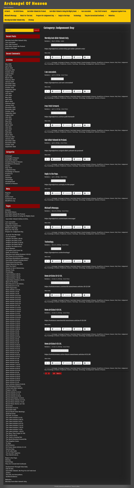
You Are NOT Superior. (13, 453)
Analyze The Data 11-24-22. (14, 242)
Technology (82, 64)
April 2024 (8, 76)
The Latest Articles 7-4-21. (14, 429)
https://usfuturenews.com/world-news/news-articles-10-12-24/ (67, 286)
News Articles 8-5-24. (12, 372)
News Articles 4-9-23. (12, 341)
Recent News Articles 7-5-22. (15, 402)
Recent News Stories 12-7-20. (15, 404)
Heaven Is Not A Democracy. (15, 268)
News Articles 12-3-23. (13, 319)
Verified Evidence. (12, 476)
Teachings (75, 64)
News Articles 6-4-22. (12, 360)
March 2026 (9, 68)
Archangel (54, 62)
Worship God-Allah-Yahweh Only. (15, 20)
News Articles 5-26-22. (13, 345)
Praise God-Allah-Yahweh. (14, 388)
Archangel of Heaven (64, 62)
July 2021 (8, 127)
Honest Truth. (10, 270)
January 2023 (9, 105)
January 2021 (9, 139)
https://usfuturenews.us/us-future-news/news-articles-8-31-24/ (68, 354)
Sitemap (31, 20)
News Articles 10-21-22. (13, 301)
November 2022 (10, 109)
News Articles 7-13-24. (13, 366)
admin (62, 41)
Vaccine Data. (10, 449)
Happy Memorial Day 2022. (14, 264)
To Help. (8, 443)
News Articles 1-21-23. (13, 290)
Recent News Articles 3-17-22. (15, 400)
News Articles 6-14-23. (13, 350)
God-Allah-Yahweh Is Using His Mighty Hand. (63, 11)
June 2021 (8, 129)
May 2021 (8, 131)
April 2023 (8, 99)
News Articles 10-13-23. (13, 297)
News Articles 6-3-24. (12, 358)
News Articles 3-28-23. (13, 329)
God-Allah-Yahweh (75, 62)
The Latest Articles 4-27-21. (15, 423)
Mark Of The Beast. (12, 282)
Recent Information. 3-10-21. (15, 398)
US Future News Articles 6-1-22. (16, 447)
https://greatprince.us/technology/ (57, 252)
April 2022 (8, 123)
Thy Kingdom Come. (12, 441)
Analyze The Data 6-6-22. (14, 246)
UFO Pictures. (10, 445)
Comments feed (10, 199)
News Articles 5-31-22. (13, 349)
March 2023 (9, 101)
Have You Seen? (11, 266)
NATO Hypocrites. (11, 288)
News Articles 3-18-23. (13, 325)
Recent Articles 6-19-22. (13, 396)
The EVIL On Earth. (12, 415)
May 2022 (8, 121)
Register (8, 193)
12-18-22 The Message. (13, 234)
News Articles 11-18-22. (13, 311)
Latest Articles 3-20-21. (13, 274)
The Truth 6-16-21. (12, 435)
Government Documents (14, 262)
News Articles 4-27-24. (13, 337)
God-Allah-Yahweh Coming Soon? (17, 260)
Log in (7, 195)
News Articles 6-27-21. (13, 356)
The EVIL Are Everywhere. (14, 474)
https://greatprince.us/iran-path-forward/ (59, 117)
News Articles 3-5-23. (12, 331)
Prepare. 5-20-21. (11, 390)
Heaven (112, 62)
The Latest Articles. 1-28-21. (15, 431)
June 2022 (8, 119)
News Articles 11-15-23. (13, 309)
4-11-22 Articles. (11, 236)
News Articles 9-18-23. (13, 378)
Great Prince (64, 75)
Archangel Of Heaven (30, 3)
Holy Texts (118, 62)
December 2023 (10, 83)
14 (54, 373)
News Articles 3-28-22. (13, 327)
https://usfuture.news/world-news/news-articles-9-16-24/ (65, 320)
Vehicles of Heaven (100, 64)
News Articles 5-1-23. (12, 343)
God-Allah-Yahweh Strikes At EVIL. (17, 219)
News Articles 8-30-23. (13, 368)
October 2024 (9, 72)
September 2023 (10, 89)
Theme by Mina (75, 486)
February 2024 (10, 80)
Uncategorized (90, 64)
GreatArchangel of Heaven (88, 62)
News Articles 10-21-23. (13, 303)
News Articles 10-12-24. (53, 276)
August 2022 (9, 115)
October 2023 (9, 87)
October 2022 (9, 111)
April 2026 (8, 66)
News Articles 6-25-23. (13, 354)
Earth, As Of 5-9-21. (12, 252)
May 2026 (8, 64)
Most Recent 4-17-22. (12, 286)
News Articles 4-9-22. (12, 339)
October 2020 (9, 144)
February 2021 (10, 137)
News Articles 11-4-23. (13, 313)
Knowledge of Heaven (53, 64)
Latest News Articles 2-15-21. (15, 280)
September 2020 (10, 146)
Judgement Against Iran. (118, 11)
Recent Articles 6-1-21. (13, 394)
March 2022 (9, 125)
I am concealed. (86, 11)
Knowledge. (10, 272)
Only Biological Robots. (13, 386)
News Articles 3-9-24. (12, 333)
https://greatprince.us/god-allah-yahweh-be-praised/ (64, 150)
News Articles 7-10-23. (13, 364)
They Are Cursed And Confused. (94, 16)
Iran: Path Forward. (101, 11)
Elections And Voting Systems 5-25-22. (18, 254)
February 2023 (10, 103)
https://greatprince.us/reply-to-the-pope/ (59, 184)
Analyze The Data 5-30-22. (14, 244)
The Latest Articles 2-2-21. (14, 417)
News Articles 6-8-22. (12, 362)
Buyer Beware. (10, 248)
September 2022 (10, 113)
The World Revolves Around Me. (16, 439)
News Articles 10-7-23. (13, 305)
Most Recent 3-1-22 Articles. (15, 284)
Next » (59, 373)
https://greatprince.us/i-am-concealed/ (59, 82)
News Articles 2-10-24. (13, 323)
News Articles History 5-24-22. (15, 384)
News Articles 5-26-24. (13, 347)
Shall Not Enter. (11, 413)
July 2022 (8, 117)
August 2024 (9, 74)
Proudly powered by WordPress (63, 486)
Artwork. (7, 11)
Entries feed (9, 197)
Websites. (112, 16)
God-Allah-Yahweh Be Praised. (36, 11)
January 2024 (9, 82)
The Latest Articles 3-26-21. (15, 419)
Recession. (9, 406)
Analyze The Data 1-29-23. (14, 238)
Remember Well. (11, 410)
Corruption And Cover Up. (14, 250)
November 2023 (10, 85)
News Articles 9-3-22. (12, 382)
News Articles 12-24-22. (13, 317)
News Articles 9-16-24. (53, 310)
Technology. (77, 16)
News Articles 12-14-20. (13, 315)
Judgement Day (10, 170)
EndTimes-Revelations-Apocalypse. (17, 258)
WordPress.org (10, 201)
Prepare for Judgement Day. (45, 16)
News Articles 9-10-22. (13, 374)
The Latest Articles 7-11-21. (15, 425)
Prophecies (63, 64)
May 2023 (8, 97)
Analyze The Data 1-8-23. (14, 240)
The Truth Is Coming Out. (14, 437)
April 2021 (8, 133)
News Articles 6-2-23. (12, 352)
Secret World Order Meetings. (15, 411)
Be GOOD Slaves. (19, 11)
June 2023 (8, 95)
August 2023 (9, 91)
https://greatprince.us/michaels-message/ (60, 218)
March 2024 (9, 78)
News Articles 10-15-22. (13, 299)
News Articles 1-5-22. (12, 291)
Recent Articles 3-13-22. (13, 392)
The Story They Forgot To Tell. (15, 433)
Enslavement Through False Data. (17, 467)
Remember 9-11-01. (12, 408)
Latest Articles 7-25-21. (13, 278)
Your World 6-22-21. (12, 455)
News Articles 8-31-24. (53, 344)
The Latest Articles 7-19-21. (15, 427)
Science (69, 64)
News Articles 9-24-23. (13, 380)
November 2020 (10, 142)
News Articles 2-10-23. (13, 321)
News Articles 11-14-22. (13, 307)
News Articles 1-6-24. (12, 293)
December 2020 (10, 141)
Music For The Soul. (26, 16)
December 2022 (10, 107)
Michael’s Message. (11, 16)
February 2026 (10, 70)
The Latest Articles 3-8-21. (14, 421)
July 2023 (8, 93)
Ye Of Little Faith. (11, 451)
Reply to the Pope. (64, 16)
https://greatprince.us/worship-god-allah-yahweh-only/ (65, 49)
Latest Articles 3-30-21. (13, 276)
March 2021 (9, 135)
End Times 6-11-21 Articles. (15, 256)
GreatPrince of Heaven (103, 62)
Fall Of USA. (10, 469)
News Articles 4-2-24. (12, 335)
